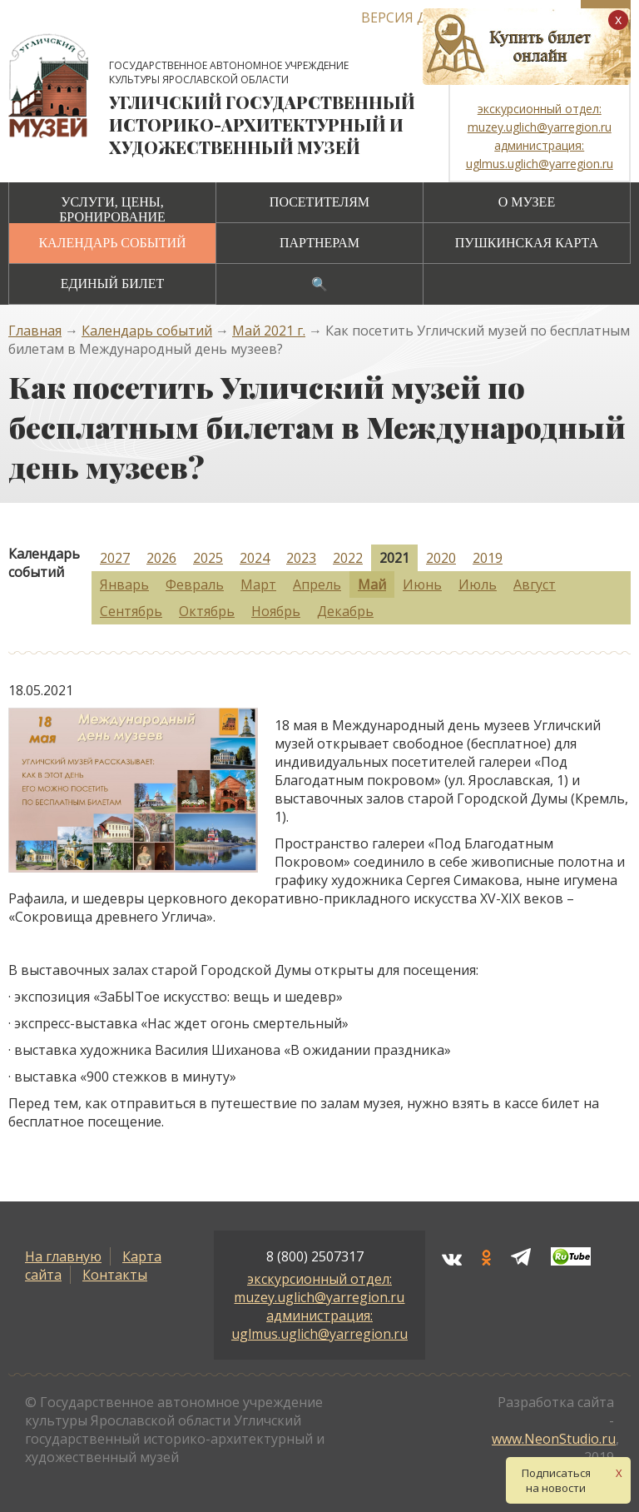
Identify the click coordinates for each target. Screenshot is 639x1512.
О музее (526, 202)
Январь (124, 584)
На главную (63, 1256)
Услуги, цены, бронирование (112, 209)
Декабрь (345, 611)
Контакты (114, 1275)
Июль (477, 584)
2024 (255, 558)
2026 (161, 558)
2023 (301, 558)
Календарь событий (112, 243)
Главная (35, 330)
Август (534, 584)
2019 (488, 558)
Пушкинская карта (526, 243)
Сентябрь (131, 611)
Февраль (195, 584)
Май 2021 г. (268, 330)
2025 (208, 558)
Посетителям (319, 202)
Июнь (422, 584)
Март (258, 584)
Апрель (317, 584)
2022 (348, 558)
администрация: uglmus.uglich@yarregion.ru (319, 1324)
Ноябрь (275, 611)
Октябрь (207, 611)
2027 (115, 558)
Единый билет (112, 283)
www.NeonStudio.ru (554, 1439)
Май (372, 584)
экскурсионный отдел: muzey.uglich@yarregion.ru (319, 1288)
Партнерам (319, 243)
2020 (441, 558)
